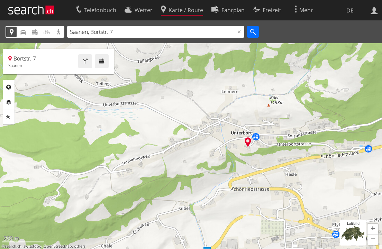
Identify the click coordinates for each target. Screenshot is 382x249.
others (79, 246)
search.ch (13, 246)
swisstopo (33, 246)
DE (350, 10)
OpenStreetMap (58, 246)
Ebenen (9, 102)
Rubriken (9, 87)
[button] (372, 229)
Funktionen (9, 117)
